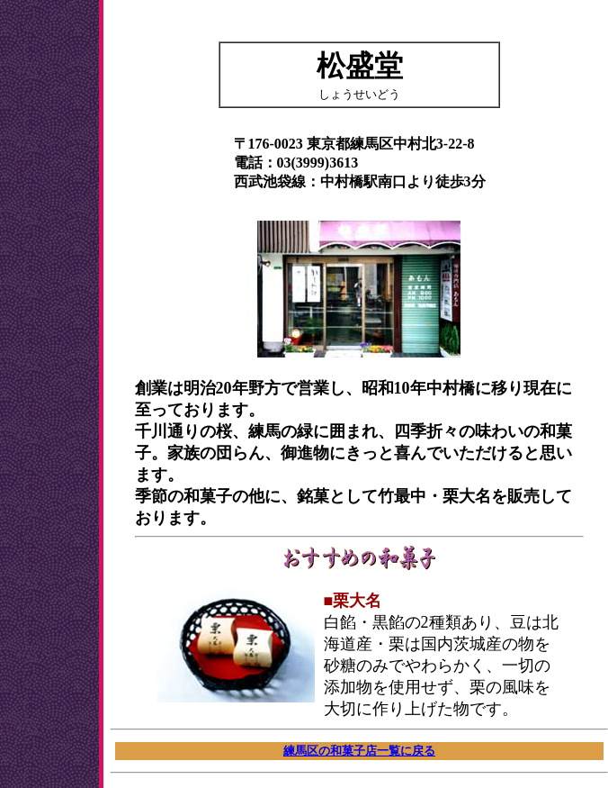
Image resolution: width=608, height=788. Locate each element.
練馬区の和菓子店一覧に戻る (359, 750)
